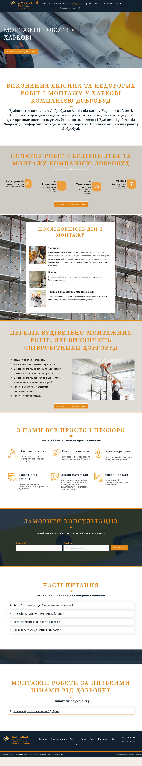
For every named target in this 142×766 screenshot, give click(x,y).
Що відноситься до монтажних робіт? (37, 630)
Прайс (88, 3)
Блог (96, 3)
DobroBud (28, 3)
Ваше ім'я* (39, 546)
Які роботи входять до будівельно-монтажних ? (43, 605)
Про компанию (59, 739)
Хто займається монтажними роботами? (39, 613)
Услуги (73, 739)
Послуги (76, 3)
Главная (43, 739)
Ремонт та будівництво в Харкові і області (26, 6)
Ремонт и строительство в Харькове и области (21, 742)
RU (79, 8)
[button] (21, 51)
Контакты (103, 739)
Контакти (65, 8)
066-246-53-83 (113, 3)
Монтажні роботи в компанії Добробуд (38, 711)
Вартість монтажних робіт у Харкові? (37, 622)
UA (74, 8)
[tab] (71, 605)
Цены (83, 739)
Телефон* (86, 546)
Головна (46, 3)
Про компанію (60, 3)
